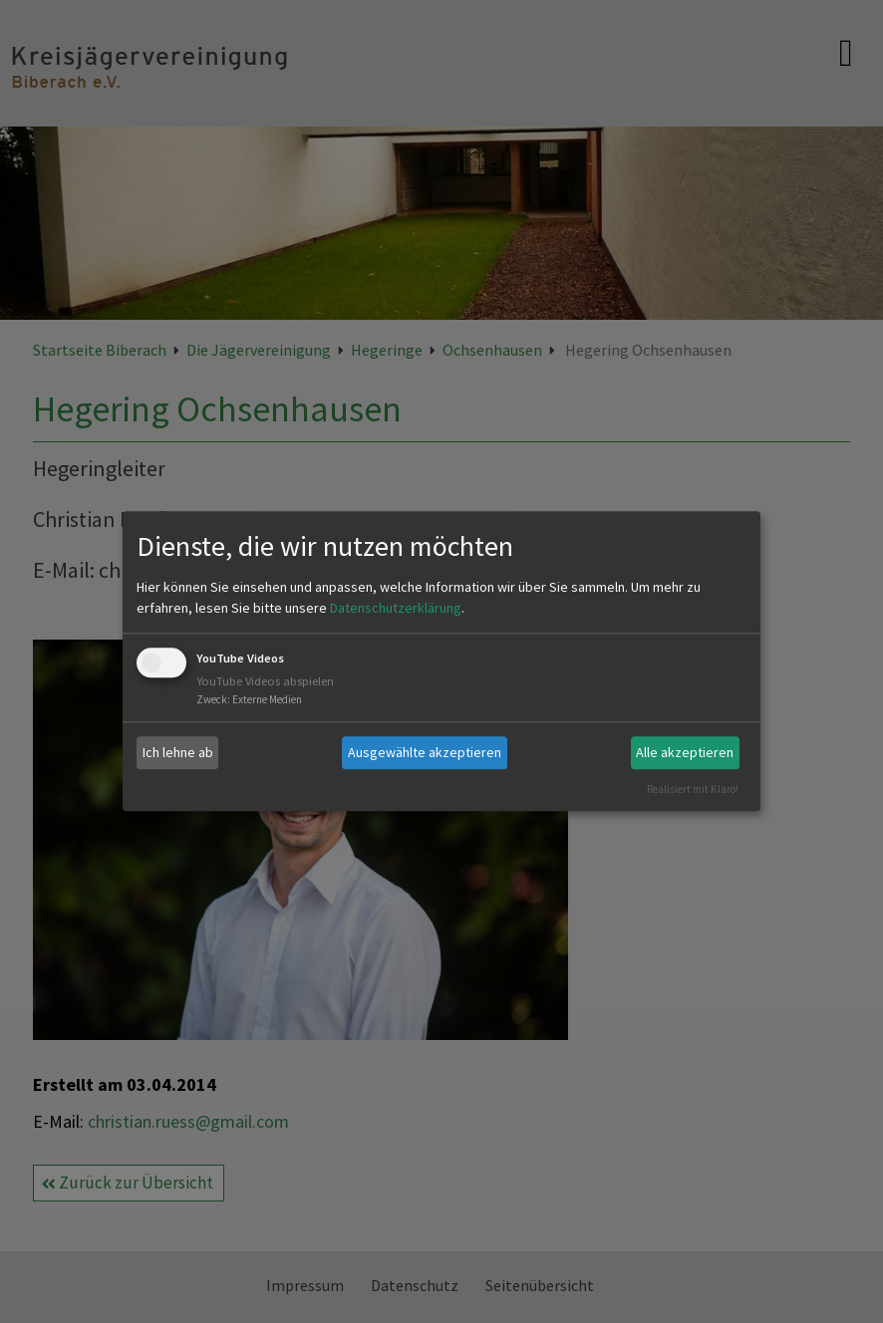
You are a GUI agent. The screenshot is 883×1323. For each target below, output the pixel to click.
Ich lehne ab (178, 752)
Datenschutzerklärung (395, 608)
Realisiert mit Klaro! (692, 789)
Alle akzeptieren (685, 752)
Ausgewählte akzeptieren (424, 752)
